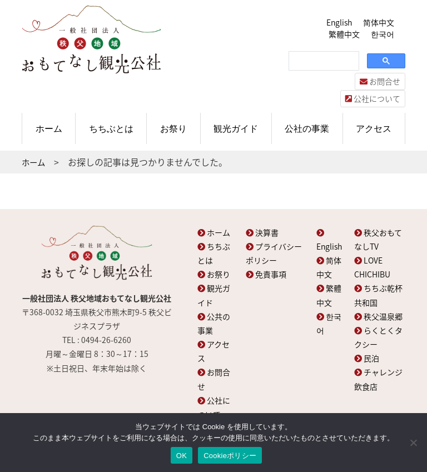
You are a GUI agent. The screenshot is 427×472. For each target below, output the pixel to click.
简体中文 (378, 22)
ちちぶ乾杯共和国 (378, 294)
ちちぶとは (111, 128)
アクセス (373, 128)
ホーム (49, 128)
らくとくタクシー (378, 337)
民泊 (366, 358)
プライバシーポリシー (274, 253)
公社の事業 (307, 128)
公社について (372, 98)
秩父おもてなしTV (378, 239)
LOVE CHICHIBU (372, 267)
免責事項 (266, 274)
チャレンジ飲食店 (378, 378)
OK (181, 455)
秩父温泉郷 (378, 316)
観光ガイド (236, 128)
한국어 (382, 33)
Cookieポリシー (229, 455)
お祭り (173, 128)
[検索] (322, 61)
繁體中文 (344, 33)
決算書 (262, 232)
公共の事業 (213, 323)
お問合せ (380, 81)
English (339, 22)
